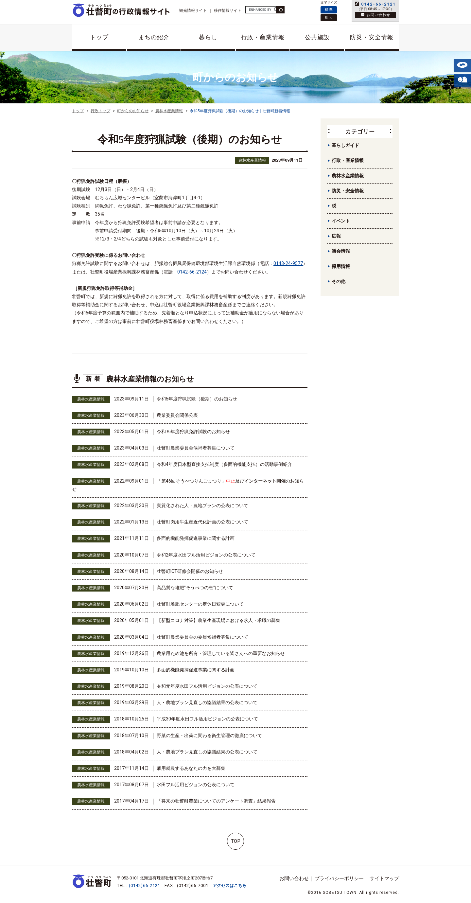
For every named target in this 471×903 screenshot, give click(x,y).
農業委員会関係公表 (177, 415)
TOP (235, 841)
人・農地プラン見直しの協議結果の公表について (207, 702)
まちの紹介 (153, 37)
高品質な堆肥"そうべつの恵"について (195, 587)
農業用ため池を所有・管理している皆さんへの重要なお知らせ (221, 653)
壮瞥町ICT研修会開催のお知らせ (190, 571)
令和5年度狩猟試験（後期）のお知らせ (197, 398)
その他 (338, 281)
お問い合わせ (294, 878)
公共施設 (317, 37)
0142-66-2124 (192, 271)
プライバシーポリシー (339, 878)
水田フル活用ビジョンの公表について (196, 784)
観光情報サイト (193, 10)
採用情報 (341, 266)
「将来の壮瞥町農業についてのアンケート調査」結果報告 (216, 801)
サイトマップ (384, 878)
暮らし (208, 37)
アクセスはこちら (230, 885)
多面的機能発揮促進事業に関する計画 (196, 538)
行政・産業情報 (263, 37)
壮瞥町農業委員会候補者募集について (196, 448)
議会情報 (341, 251)
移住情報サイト (227, 10)
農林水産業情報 (252, 160)
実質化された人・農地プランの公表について (202, 505)
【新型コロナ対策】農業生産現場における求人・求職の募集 (218, 620)
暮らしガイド (345, 145)
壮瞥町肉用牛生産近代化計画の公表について (202, 521)
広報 (336, 236)
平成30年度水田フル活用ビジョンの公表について (207, 718)
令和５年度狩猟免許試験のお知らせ (193, 431)
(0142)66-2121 (144, 885)
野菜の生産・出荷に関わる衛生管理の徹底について (209, 735)
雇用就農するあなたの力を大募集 (191, 768)
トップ (99, 37)
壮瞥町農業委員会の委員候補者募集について (202, 637)
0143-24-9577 (288, 263)
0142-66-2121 (378, 4)
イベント (341, 220)
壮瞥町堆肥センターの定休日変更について (200, 604)
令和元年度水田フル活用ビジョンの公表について (207, 686)
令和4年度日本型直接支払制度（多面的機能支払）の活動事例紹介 (224, 464)
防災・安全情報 (371, 37)
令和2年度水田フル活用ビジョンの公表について (206, 555)
